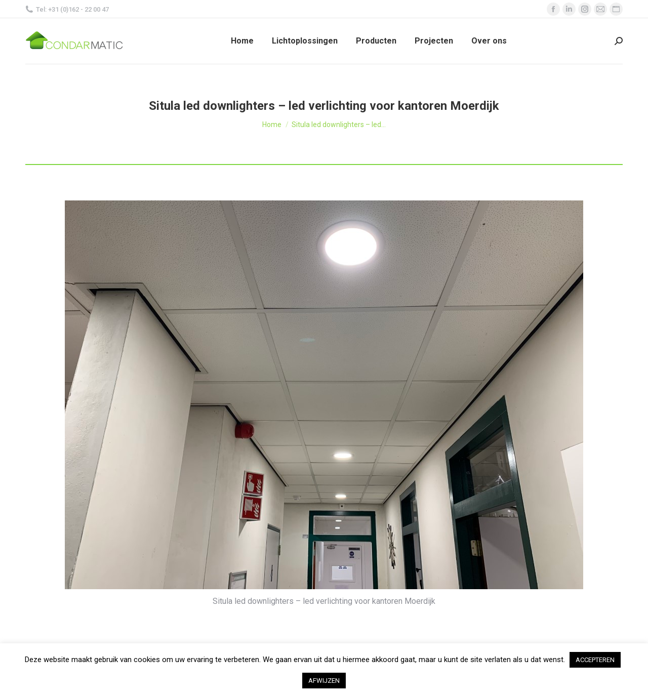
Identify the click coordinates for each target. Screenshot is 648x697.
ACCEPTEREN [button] (595, 660)
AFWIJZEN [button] (324, 680)
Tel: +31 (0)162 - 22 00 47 (67, 9)
